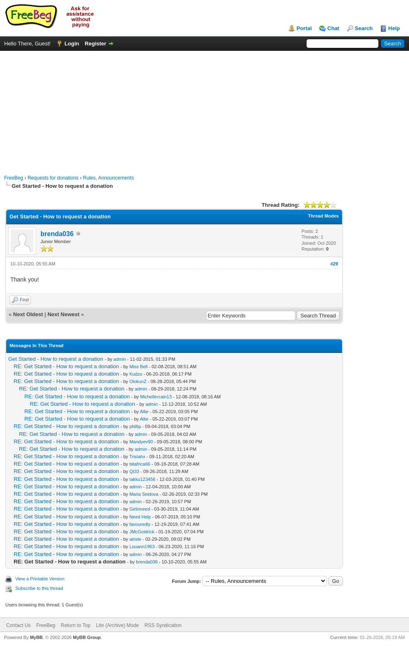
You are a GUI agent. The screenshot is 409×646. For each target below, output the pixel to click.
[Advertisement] (204, 108)
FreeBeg (13, 178)
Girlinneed (139, 508)
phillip (135, 426)
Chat (333, 28)
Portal (304, 28)
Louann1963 (142, 546)
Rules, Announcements (108, 178)
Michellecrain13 (155, 396)
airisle (135, 539)
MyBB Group (86, 637)
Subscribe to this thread (39, 588)
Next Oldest (28, 314)
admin (120, 359)
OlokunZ (138, 381)
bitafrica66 (139, 463)
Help (394, 28)
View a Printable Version (39, 578)
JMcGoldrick (142, 531)
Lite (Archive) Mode (117, 625)
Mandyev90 (141, 441)
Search (364, 28)
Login (71, 43)
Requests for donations (53, 178)
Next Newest (63, 314)
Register (95, 43)
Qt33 (134, 471)
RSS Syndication (163, 625)
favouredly (139, 524)
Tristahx (137, 456)
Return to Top (75, 625)
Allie (144, 411)
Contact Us (18, 625)
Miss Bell (138, 366)
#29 (334, 263)
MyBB (36, 637)
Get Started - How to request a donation (55, 359)
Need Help (140, 516)
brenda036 (57, 233)
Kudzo (135, 374)
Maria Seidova (143, 494)
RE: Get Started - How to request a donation (66, 366)
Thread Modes (323, 215)
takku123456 (142, 479)
